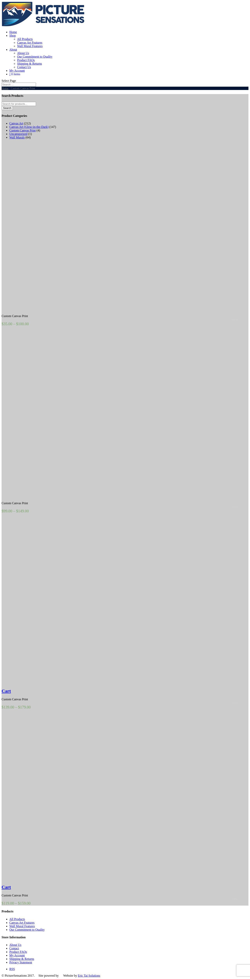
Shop (12, 35)
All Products (25, 39)
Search (7, 108)
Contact (14, 948)
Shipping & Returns (29, 63)
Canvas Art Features (29, 42)
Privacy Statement (20, 962)
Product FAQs (26, 60)
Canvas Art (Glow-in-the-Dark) (29, 127)
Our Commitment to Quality (34, 56)
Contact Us (24, 67)
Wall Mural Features (30, 46)
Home (13, 32)
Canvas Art (16, 123)
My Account (17, 70)
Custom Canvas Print (22, 130)
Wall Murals (17, 137)
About (13, 49)
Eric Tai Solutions (89, 975)
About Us (23, 53)
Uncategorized (18, 134)
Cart (6, 690)
